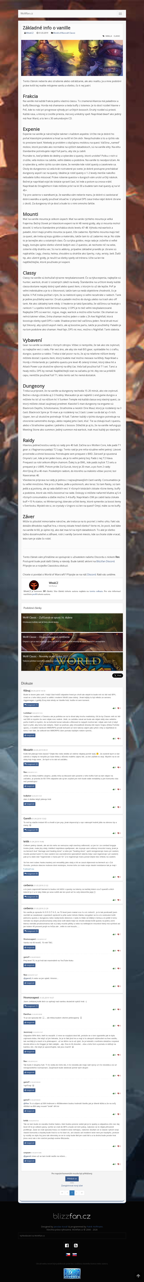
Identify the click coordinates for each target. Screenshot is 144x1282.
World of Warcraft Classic (64, 33)
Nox (25, 975)
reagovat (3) (31, 931)
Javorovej (28, 1032)
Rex (25, 772)
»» (82, 1193)
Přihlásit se (72, 1179)
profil (34, 594)
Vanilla (108, 36)
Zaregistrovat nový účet (72, 1186)
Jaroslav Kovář (61, 1226)
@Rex (26, 1103)
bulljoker (27, 796)
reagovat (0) (31, 830)
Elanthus (27, 1014)
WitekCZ (30, 33)
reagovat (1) (31, 705)
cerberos (28, 885)
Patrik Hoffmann (95, 1226)
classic (117, 36)
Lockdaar (28, 713)
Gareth (27, 818)
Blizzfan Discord (105, 561)
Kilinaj (27, 690)
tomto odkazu (96, 591)
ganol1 (27, 957)
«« (62, 1193)
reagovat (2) (31, 764)
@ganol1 (28, 978)
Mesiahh (28, 750)
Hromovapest (30, 939)
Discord (91, 574)
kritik (26, 841)
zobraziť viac (29, 869)
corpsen (27, 1153)
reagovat (29, 735)
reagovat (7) (31, 1006)
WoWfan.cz (27, 13)
